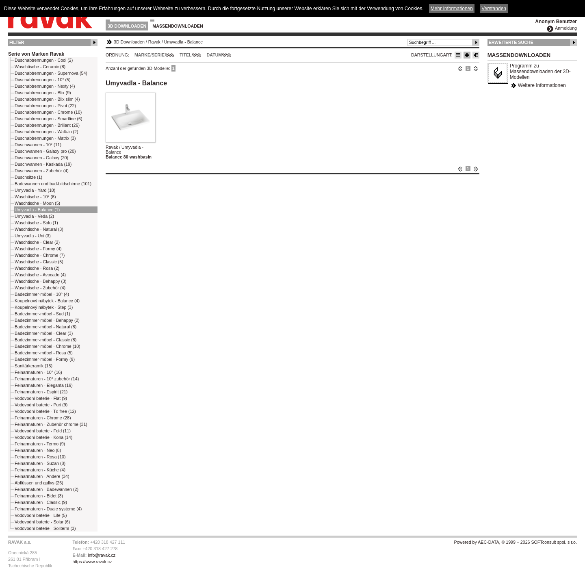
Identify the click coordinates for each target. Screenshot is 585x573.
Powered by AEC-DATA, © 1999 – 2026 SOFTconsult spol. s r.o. (515, 542)
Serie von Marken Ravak (36, 54)
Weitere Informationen (542, 85)
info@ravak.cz (101, 555)
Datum (214, 54)
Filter (16, 42)
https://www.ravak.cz (92, 561)
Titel (186, 54)
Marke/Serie (149, 54)
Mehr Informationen (452, 8)
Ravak (154, 41)
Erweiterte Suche (511, 42)
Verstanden (493, 8)
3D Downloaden (127, 26)
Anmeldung (566, 28)
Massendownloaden (177, 26)
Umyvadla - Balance (183, 41)
